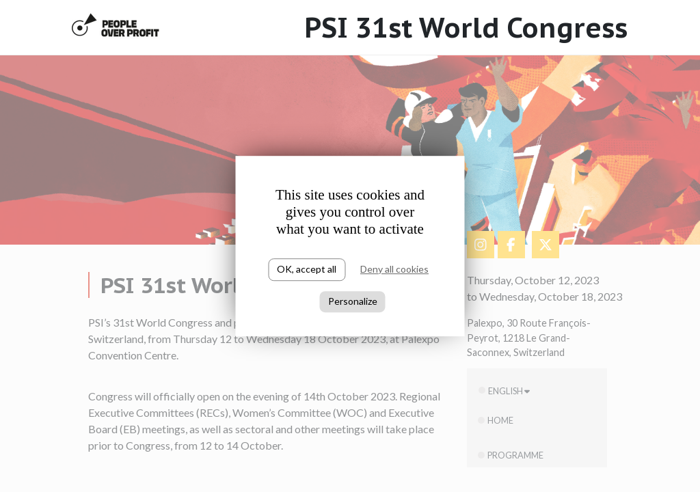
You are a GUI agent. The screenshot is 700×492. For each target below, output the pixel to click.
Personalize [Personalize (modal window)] (352, 301)
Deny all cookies (394, 269)
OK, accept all (306, 269)
